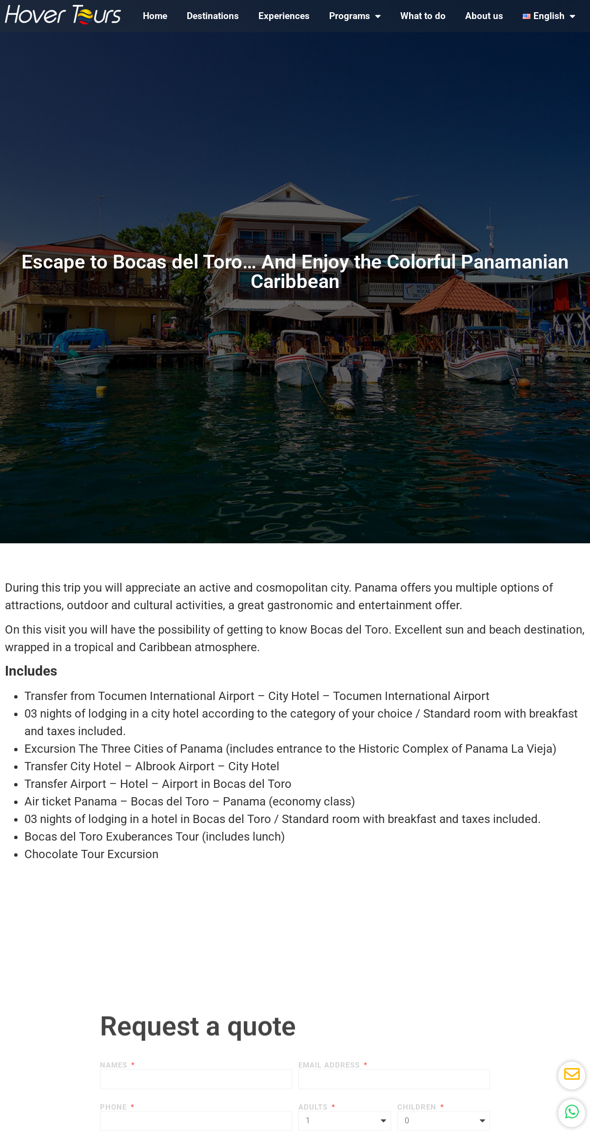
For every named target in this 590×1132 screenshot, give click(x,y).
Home (155, 15)
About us (484, 15)
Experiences (284, 15)
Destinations (213, 15)
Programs (355, 15)
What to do (423, 15)
